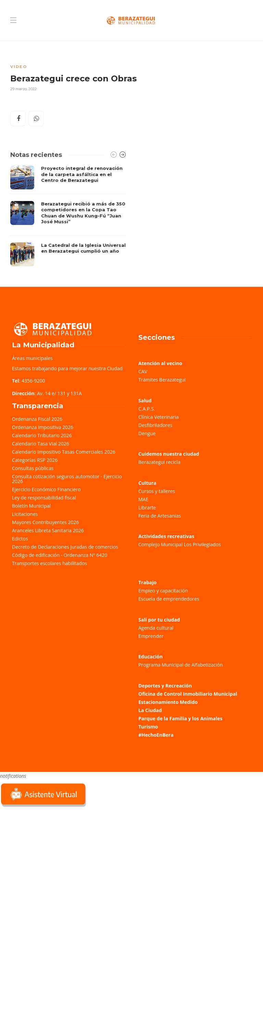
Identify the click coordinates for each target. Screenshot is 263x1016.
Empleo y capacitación (163, 590)
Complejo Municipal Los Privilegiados (179, 544)
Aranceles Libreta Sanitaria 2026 (48, 530)
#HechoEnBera (156, 735)
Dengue (147, 433)
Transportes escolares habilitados (49, 563)
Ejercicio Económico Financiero (46, 489)
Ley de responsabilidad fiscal (44, 497)
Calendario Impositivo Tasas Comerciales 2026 (63, 452)
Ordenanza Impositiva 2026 (42, 427)
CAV (142, 371)
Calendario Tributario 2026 (42, 435)
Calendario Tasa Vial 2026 (40, 443)
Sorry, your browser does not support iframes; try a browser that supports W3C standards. (51, 856)
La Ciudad (150, 710)
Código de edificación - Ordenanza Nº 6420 (59, 555)
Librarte (147, 507)
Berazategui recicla (159, 462)
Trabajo (147, 582)
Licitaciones (25, 514)
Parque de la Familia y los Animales (180, 718)
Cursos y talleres (156, 491)
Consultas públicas (33, 468)
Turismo (148, 726)
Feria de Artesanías (159, 515)
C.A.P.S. (146, 408)
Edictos (20, 538)
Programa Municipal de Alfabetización (180, 664)
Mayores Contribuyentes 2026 (45, 522)
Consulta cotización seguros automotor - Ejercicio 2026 (67, 478)
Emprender (151, 636)
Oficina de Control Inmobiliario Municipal (187, 694)
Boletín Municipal (31, 506)
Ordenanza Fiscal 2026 (37, 419)
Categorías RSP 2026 (35, 460)
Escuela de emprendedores (168, 599)
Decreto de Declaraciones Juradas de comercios (65, 547)
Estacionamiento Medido (168, 702)
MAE (143, 499)
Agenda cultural (155, 628)
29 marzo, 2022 (23, 88)
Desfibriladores (155, 425)
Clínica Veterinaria (158, 417)
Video (18, 66)
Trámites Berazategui (162, 379)
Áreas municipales (32, 358)
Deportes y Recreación (165, 685)
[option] (68, 215)
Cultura (147, 483)
